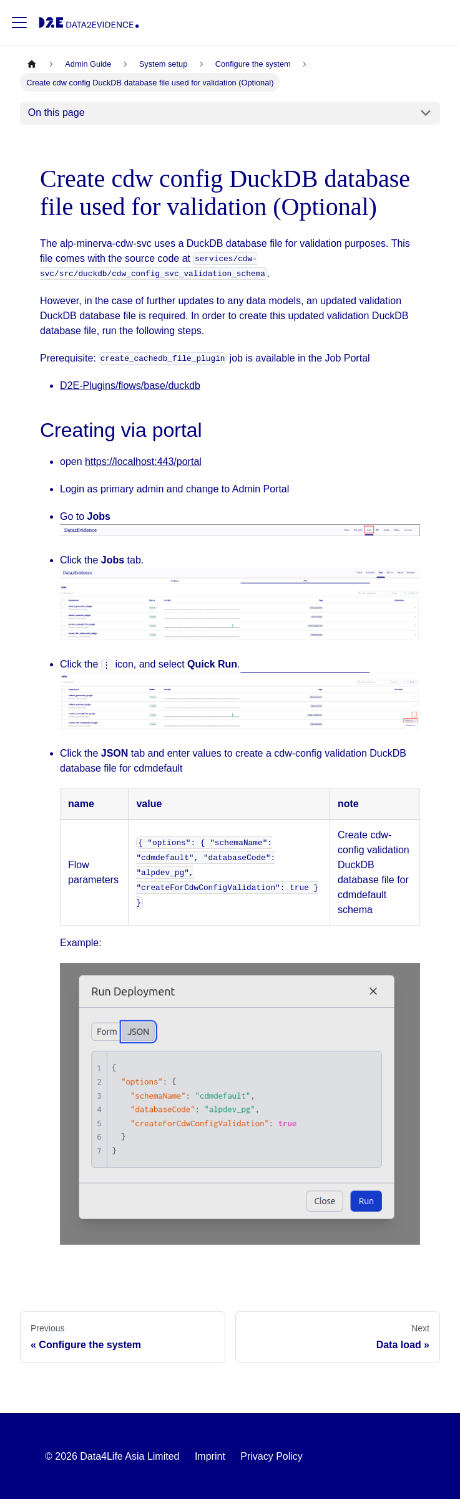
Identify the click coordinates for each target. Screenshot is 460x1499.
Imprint (210, 1456)
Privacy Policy (271, 1456)
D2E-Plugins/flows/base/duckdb (130, 385)
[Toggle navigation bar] (19, 22)
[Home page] (32, 64)
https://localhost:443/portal (143, 461)
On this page (56, 112)
